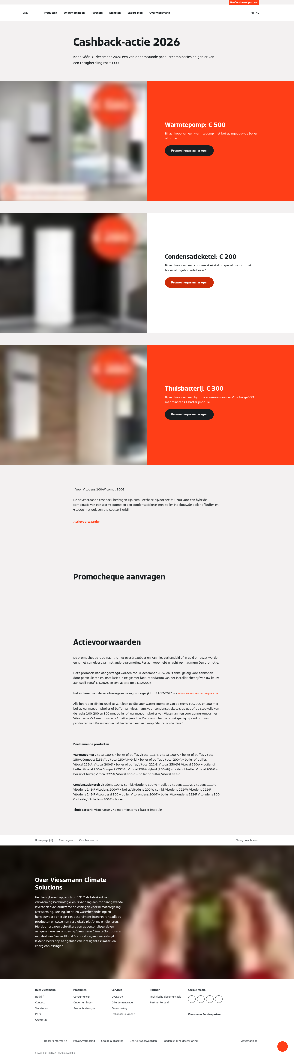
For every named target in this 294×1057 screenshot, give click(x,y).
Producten (50, 12)
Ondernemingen (74, 12)
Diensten (115, 12)
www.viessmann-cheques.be (198, 693)
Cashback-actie (88, 840)
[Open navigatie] (25, 12)
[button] (282, 1046)
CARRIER (70, 1053)
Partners (97, 12)
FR (252, 12)
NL (257, 12)
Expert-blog (135, 12)
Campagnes (66, 840)
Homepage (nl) (44, 840)
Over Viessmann (159, 12)
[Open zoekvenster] (244, 12)
